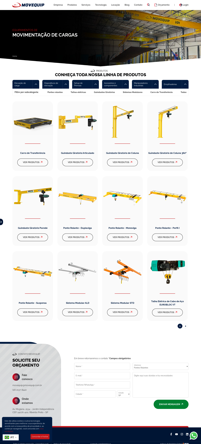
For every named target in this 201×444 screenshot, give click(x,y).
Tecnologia (101, 5)
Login (184, 5)
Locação (115, 5)
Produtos (72, 5)
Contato (138, 5)
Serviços (85, 5)
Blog (127, 5)
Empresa (58, 5)
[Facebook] (171, 434)
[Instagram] (182, 434)
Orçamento (162, 5)
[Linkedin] (187, 434)
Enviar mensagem (171, 404)
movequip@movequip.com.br (27, 385)
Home (14, 56)
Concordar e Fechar (40, 437)
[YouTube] (176, 434)
